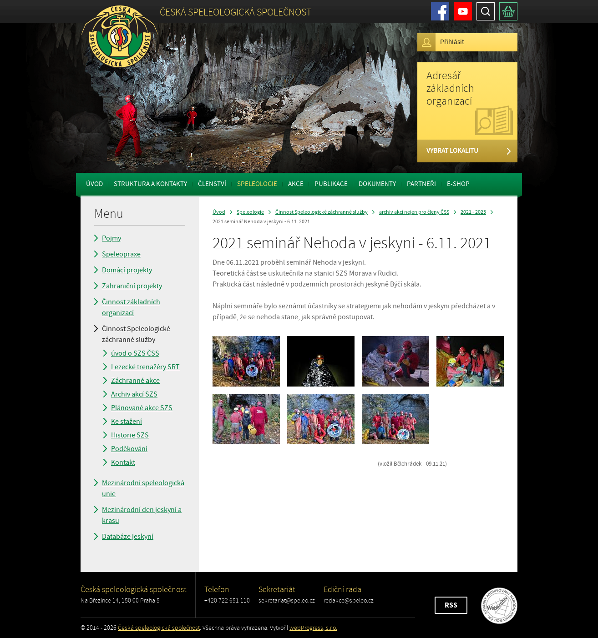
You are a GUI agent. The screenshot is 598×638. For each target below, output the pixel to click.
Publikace (331, 184)
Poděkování (129, 448)
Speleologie (257, 184)
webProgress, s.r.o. (313, 628)
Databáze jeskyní (127, 536)
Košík (508, 11)
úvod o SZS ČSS (135, 353)
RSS (451, 605)
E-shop (458, 184)
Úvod (94, 184)
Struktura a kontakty (150, 184)
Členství (212, 184)
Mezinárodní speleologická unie (143, 488)
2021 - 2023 (473, 212)
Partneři (421, 184)
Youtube (463, 11)
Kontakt (123, 462)
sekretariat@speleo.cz (286, 600)
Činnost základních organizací (131, 307)
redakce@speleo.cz (349, 600)
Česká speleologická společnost (159, 628)
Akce (296, 184)
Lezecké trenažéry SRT (145, 367)
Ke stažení (126, 421)
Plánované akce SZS (141, 407)
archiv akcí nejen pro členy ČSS (414, 212)
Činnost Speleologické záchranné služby (136, 334)
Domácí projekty (127, 270)
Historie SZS (130, 435)
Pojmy (111, 238)
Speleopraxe (121, 254)
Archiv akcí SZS (134, 394)
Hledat (485, 11)
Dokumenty (377, 184)
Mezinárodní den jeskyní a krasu (142, 515)
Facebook (440, 11)
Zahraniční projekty (132, 286)
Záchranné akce (135, 380)
